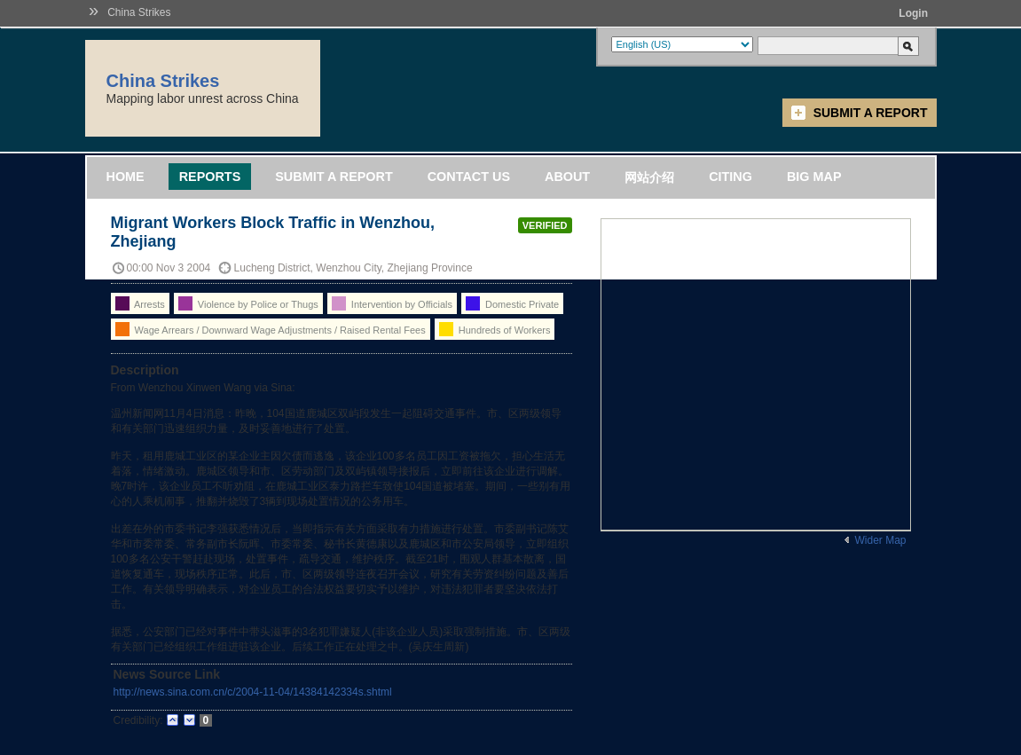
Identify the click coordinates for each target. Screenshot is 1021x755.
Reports (210, 176)
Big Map (814, 176)
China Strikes (138, 12)
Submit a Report (870, 113)
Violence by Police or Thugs (248, 303)
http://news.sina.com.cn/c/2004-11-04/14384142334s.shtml (253, 692)
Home (125, 176)
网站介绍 (649, 177)
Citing (730, 176)
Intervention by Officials (392, 303)
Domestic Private (512, 303)
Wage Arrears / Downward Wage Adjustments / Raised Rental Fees (270, 329)
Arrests (140, 303)
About (567, 176)
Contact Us (469, 176)
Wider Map (880, 540)
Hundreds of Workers (495, 329)
